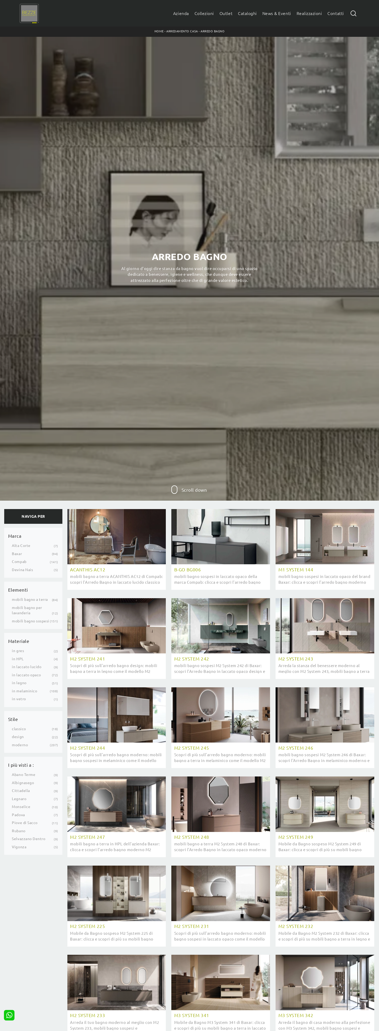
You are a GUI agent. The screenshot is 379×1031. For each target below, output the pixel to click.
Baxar (17, 554)
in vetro (19, 699)
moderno (20, 745)
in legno (19, 683)
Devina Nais (22, 570)
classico (19, 729)
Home (159, 31)
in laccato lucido (26, 667)
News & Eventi (276, 13)
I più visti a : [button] (21, 765)
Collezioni (204, 13)
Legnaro (19, 799)
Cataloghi (247, 13)
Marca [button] (15, 536)
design (18, 737)
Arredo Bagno (213, 31)
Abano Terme (23, 775)
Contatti (335, 13)
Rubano (18, 831)
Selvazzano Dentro (28, 839)
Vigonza (19, 847)
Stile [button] (13, 719)
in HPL (17, 659)
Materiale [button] (18, 641)
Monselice (21, 807)
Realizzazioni (309, 13)
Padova (18, 815)
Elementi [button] (18, 589)
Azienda (181, 13)
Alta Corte (21, 546)
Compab (19, 562)
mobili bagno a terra (30, 599)
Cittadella (21, 791)
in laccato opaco (26, 675)
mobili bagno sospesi (30, 621)
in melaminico (24, 691)
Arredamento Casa (182, 31)
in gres (18, 651)
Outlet (226, 13)
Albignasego (23, 783)
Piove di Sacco (24, 823)
